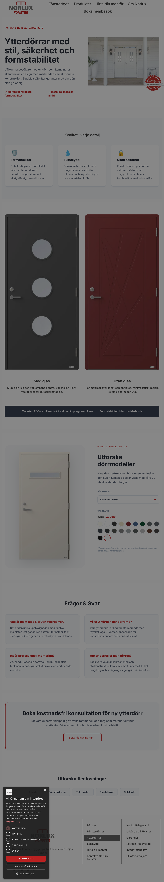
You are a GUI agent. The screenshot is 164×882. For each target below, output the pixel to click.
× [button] (45, 790)
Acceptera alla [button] (26, 858)
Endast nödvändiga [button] (26, 866)
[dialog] (26, 833)
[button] (26, 873)
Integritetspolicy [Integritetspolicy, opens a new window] (13, 821)
